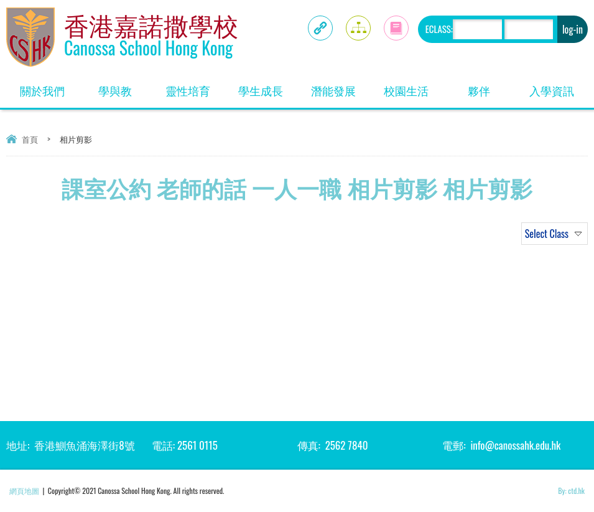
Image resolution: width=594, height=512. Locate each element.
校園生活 (406, 90)
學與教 (115, 90)
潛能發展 (333, 90)
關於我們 (42, 90)
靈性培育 (187, 90)
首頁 (30, 139)
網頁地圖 (24, 490)
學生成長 (260, 90)
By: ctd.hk (571, 490)
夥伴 (479, 90)
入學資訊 (551, 90)
